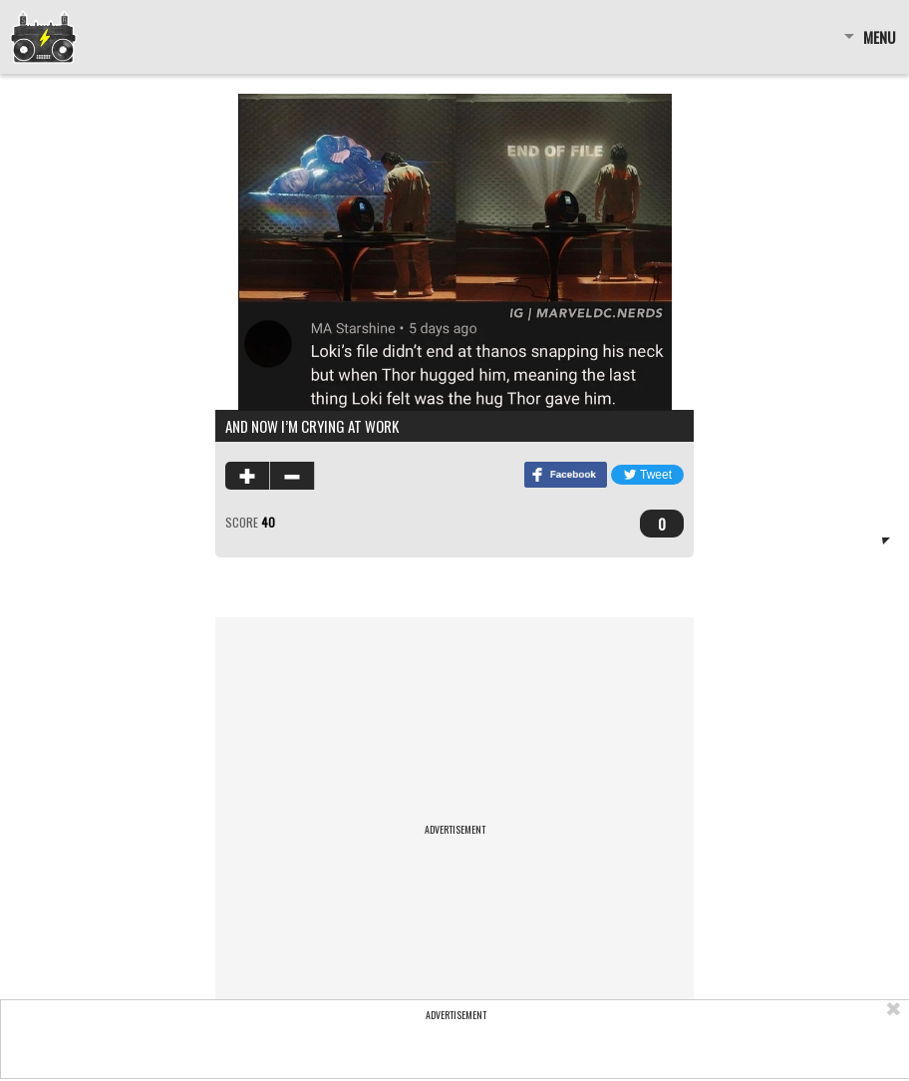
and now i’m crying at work (312, 426)
